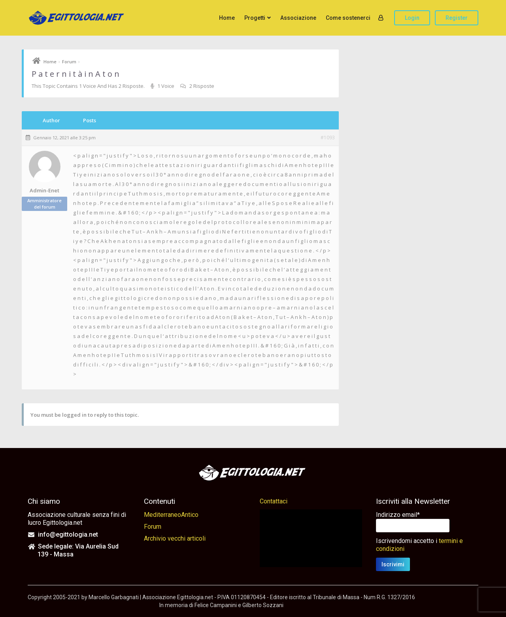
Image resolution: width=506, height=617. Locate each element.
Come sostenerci (348, 18)
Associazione (298, 18)
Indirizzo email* (398, 514)
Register (457, 18)
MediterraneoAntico (171, 514)
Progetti (254, 18)
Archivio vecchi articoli (175, 538)
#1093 (328, 138)
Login (412, 18)
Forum (69, 62)
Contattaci (273, 501)
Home (227, 18)
